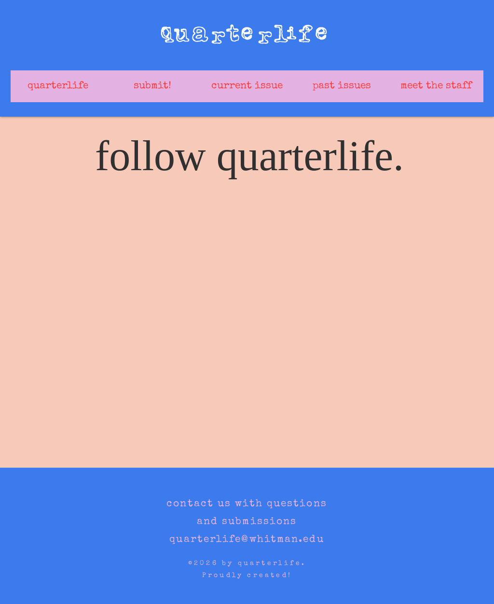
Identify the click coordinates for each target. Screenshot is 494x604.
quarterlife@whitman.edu (246, 540)
